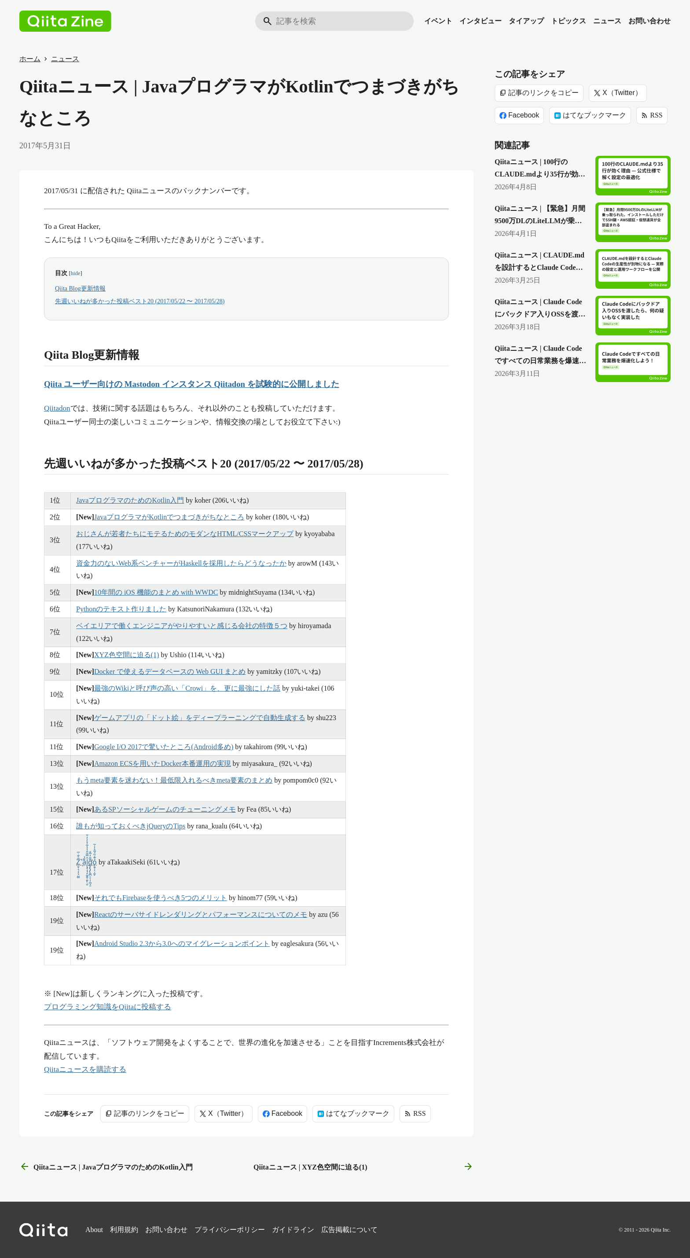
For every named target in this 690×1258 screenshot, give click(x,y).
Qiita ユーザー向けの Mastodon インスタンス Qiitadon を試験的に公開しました (191, 384)
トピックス (568, 21)
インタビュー (480, 21)
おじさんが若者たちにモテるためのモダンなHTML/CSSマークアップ (185, 533)
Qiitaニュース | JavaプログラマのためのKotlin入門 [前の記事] (106, 1167)
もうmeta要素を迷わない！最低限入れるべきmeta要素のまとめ (174, 780)
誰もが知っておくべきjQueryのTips (130, 826)
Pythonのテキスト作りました (121, 609)
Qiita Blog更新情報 (80, 288)
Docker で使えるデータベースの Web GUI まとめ (170, 671)
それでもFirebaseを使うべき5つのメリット (160, 897)
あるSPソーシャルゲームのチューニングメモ (165, 809)
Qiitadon (57, 408)
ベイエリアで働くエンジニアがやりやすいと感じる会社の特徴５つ (181, 625)
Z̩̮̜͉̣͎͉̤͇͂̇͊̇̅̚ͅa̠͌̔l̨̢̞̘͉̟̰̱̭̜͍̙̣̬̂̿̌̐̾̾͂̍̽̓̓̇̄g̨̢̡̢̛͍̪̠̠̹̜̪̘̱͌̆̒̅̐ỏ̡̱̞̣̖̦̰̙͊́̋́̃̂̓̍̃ (86, 862)
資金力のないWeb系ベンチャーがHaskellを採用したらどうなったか (181, 563)
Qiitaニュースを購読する (85, 1069)
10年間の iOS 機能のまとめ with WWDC (156, 592)
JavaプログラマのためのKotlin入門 (130, 500)
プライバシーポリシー (230, 1229)
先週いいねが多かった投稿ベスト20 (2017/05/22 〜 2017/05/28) (139, 301)
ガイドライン (293, 1229)
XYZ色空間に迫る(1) (126, 654)
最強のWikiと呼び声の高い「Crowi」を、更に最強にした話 (187, 688)
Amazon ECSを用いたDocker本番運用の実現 (162, 763)
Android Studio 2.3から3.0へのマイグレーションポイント (182, 943)
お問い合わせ (649, 21)
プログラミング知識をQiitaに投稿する (107, 1007)
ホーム (29, 59)
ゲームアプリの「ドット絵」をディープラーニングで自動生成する (199, 717)
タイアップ (526, 21)
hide (76, 273)
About (94, 1229)
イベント (438, 21)
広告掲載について (349, 1229)
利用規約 (124, 1229)
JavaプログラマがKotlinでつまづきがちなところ (169, 517)
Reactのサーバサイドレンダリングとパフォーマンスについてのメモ (200, 914)
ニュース (607, 21)
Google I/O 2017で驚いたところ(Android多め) (163, 746)
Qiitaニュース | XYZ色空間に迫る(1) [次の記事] (363, 1167)
